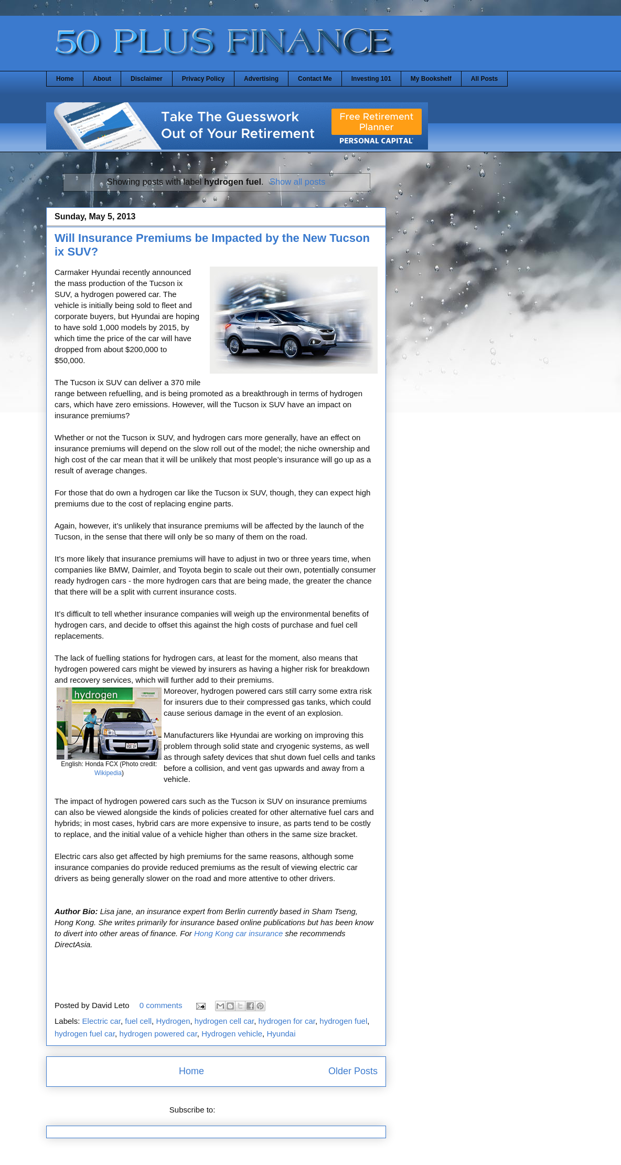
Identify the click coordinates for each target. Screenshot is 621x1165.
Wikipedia (108, 773)
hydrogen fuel (343, 1020)
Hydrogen (173, 1020)
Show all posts (297, 181)
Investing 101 (371, 78)
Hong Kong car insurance (238, 933)
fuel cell (138, 1020)
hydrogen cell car (224, 1020)
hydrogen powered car (158, 1033)
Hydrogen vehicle (231, 1033)
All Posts (484, 78)
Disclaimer (147, 78)
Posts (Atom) (240, 1109)
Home (64, 78)
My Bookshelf (431, 78)
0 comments (161, 1005)
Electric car (101, 1020)
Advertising (261, 78)
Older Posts (353, 1071)
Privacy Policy (203, 78)
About (102, 78)
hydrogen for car (287, 1020)
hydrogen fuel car (85, 1033)
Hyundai (280, 1033)
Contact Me (315, 78)
